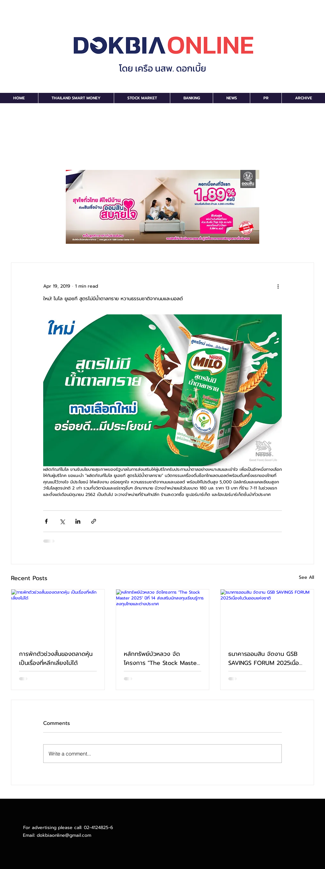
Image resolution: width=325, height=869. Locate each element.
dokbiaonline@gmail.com (64, 835)
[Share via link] (94, 521)
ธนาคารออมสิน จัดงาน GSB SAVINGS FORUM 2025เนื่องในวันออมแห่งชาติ (265, 658)
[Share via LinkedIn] (78, 521)
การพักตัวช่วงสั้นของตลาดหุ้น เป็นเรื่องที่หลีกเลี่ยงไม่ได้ (56, 658)
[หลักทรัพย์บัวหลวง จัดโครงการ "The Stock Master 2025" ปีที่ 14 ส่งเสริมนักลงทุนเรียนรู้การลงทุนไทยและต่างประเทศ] (162, 615)
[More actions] (278, 286)
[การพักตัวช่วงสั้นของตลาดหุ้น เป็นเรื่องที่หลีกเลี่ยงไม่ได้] (57, 615)
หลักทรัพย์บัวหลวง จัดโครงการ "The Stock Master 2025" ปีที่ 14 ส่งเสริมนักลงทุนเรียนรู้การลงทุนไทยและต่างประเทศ (162, 658)
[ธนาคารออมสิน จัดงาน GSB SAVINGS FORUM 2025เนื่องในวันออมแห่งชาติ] (267, 615)
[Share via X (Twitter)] (62, 521)
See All (306, 577)
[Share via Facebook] (46, 521)
